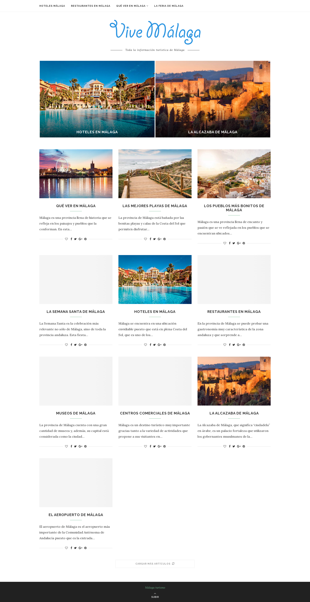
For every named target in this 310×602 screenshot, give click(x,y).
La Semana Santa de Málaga (76, 312)
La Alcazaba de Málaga (212, 132)
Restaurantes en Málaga (90, 6)
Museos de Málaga (75, 413)
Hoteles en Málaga (97, 132)
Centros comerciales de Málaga (155, 413)
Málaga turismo (155, 587)
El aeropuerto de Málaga (76, 515)
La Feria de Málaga (168, 6)
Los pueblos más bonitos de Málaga (234, 208)
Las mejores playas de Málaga (155, 206)
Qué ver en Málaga (131, 6)
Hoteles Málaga (52, 6)
